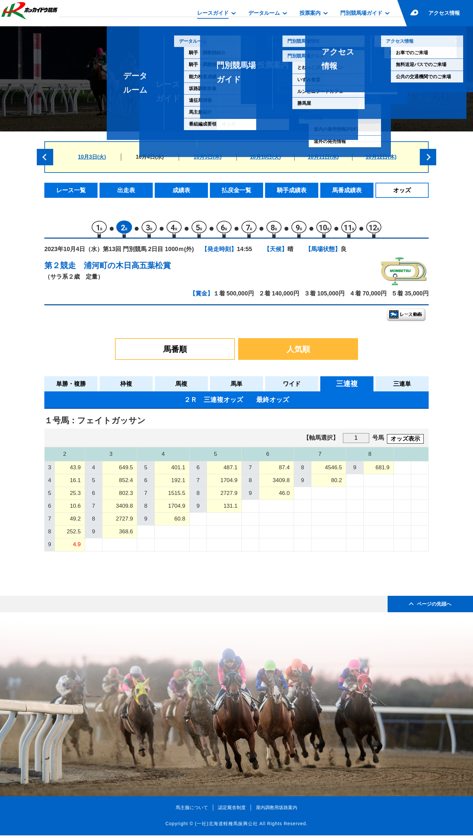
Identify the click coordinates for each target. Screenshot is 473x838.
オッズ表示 (405, 441)
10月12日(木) (381, 157)
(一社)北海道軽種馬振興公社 (226, 826)
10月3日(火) (92, 157)
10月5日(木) (207, 157)
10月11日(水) (323, 157)
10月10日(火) (265, 157)
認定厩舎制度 (232, 810)
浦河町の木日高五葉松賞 (127, 268)
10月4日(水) (150, 157)
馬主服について (192, 810)
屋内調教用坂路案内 (276, 810)
